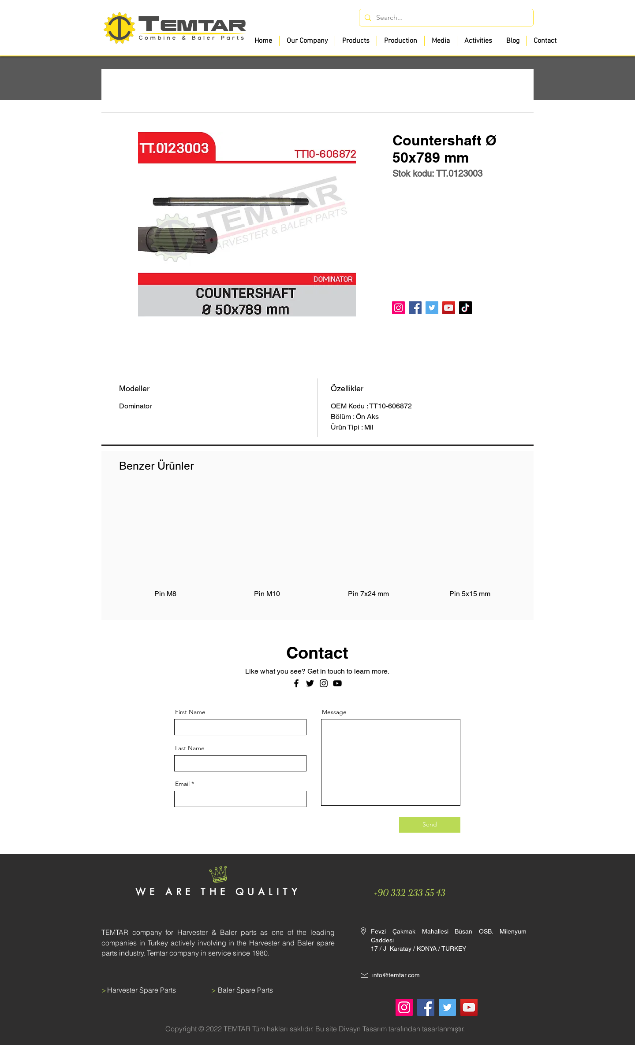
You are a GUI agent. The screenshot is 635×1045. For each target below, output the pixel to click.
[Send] (429, 825)
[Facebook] (415, 307)
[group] (317, 549)
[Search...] (445, 17)
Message (334, 712)
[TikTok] (465, 307)
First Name (190, 712)
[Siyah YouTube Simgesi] (337, 683)
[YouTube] (448, 307)
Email (182, 784)
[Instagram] (398, 307)
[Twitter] (432, 307)
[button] (356, 41)
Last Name (190, 748)
